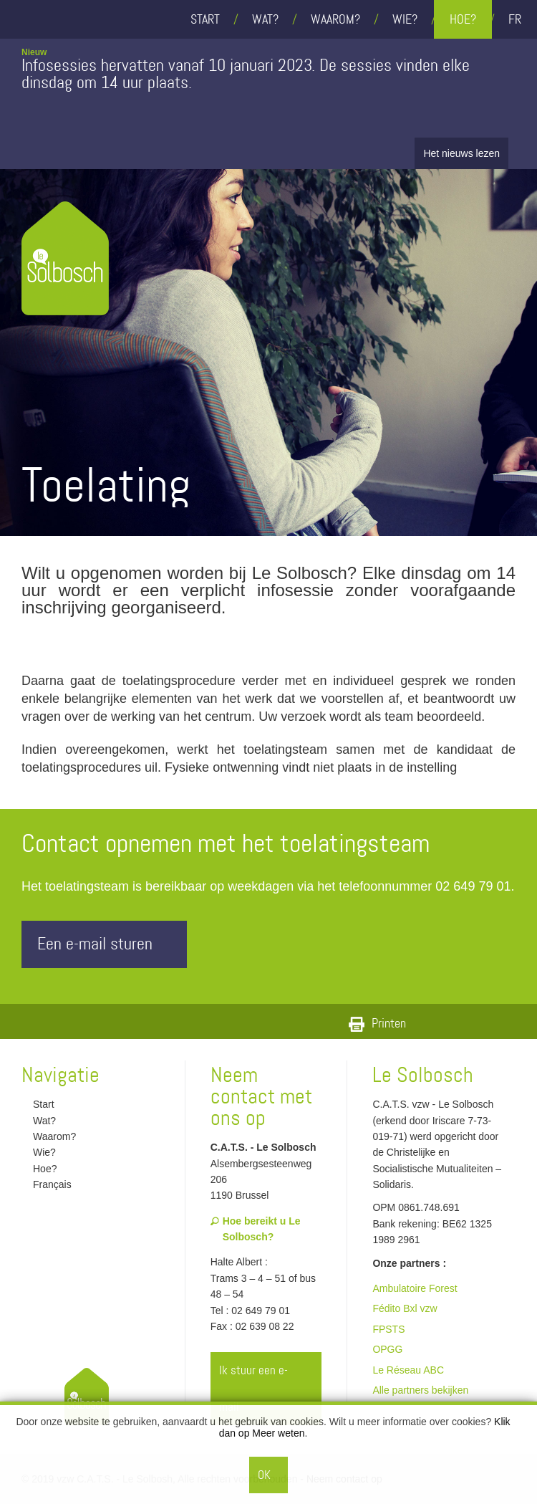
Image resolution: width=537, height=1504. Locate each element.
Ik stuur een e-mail (267, 1388)
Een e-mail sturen (107, 944)
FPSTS (388, 1329)
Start (205, 19)
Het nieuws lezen (461, 153)
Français (46, 1184)
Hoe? (463, 19)
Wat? (265, 19)
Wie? (404, 19)
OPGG (387, 1349)
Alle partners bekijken (420, 1390)
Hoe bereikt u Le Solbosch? (256, 1228)
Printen (377, 1023)
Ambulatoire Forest (414, 1288)
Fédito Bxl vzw (404, 1308)
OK (264, 1475)
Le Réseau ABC (408, 1370)
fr (514, 19)
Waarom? (335, 19)
